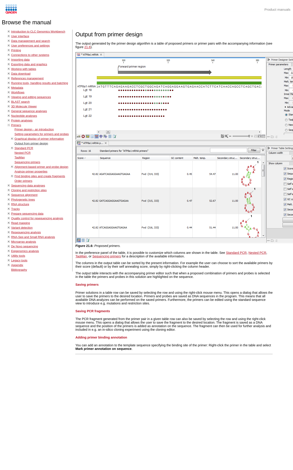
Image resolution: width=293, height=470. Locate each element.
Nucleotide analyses (24, 115)
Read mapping (20, 223)
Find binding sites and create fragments (39, 176)
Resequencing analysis (26, 232)
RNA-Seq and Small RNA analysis (33, 237)
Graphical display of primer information (39, 138)
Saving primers (87, 284)
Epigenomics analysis (25, 251)
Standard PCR (23, 148)
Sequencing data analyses (28, 185)
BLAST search (20, 101)
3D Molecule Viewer (24, 106)
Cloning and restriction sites (29, 190)
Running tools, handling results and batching (39, 83)
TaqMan (19, 157)
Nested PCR (22, 152)
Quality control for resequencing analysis (37, 218)
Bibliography (19, 269)
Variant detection (22, 227)
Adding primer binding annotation (101, 337)
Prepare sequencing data (27, 213)
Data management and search (30, 41)
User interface (20, 36)
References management (27, 78)
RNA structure (20, 204)
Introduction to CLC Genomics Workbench (38, 31)
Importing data (20, 59)
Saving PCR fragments (92, 311)
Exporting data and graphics (29, 64)
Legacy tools (19, 260)
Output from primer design (31, 143)
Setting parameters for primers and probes (41, 134)
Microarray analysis (23, 241)
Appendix (17, 265)
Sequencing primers (27, 162)
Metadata (17, 87)
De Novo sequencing (24, 246)
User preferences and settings (30, 45)
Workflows (18, 92)
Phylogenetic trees (23, 199)
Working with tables (23, 69)
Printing (16, 50)
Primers (16, 125)
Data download (20, 73)
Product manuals (277, 9)
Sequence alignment (24, 195)
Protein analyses (22, 120)
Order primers (23, 181)
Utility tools (18, 255)
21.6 (87, 47)
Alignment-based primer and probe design (41, 166)
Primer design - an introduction (34, 129)
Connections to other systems (30, 55)
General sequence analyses (29, 111)
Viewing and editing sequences (31, 97)
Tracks (15, 209)
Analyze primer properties (30, 171)
